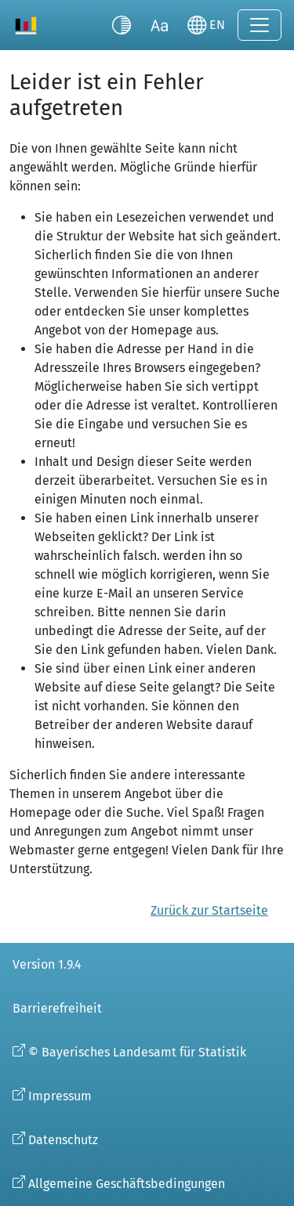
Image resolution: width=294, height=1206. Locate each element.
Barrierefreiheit (57, 1008)
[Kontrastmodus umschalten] (121, 25)
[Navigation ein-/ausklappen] (259, 25)
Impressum (60, 1096)
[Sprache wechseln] (206, 25)
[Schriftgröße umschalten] (159, 25)
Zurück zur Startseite (209, 910)
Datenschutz (63, 1139)
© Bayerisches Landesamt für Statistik (137, 1052)
